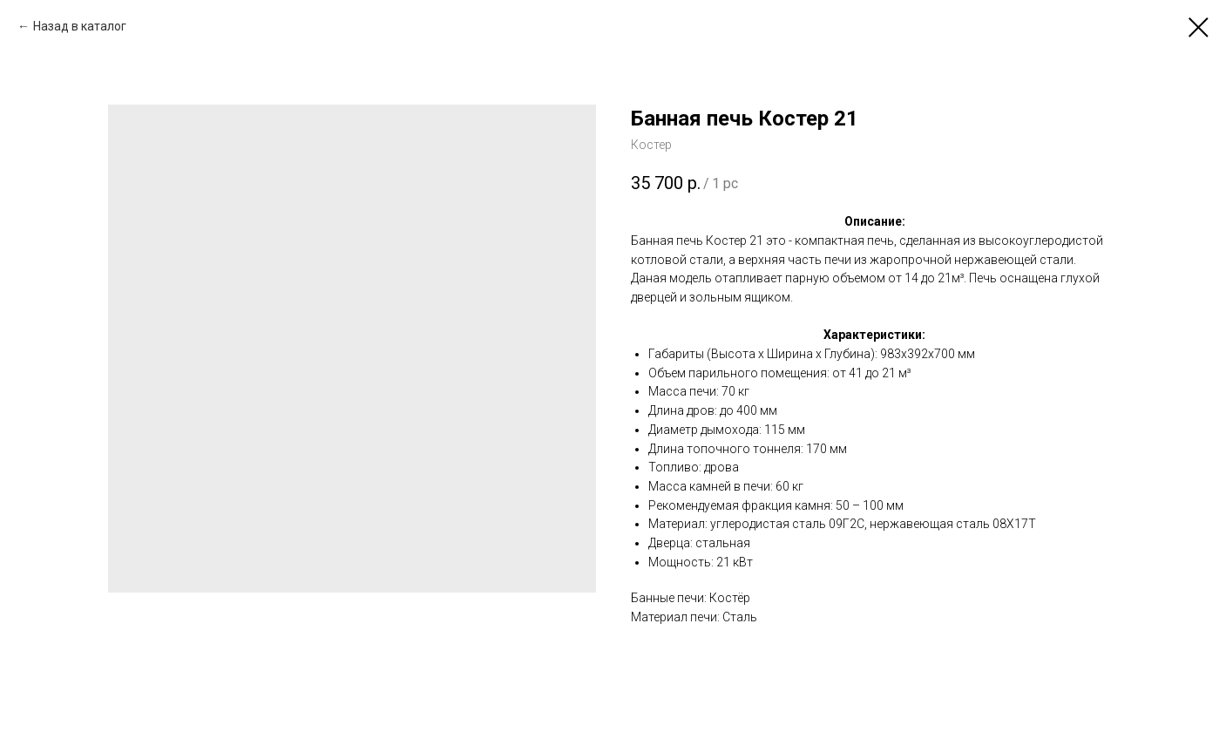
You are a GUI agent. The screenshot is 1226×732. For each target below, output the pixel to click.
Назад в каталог (79, 26)
